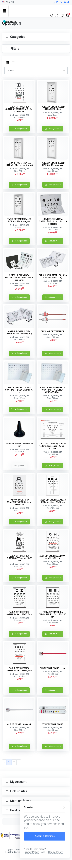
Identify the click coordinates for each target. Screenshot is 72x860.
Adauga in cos (19, 128)
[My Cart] (67, 15)
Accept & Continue (45, 836)
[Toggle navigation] (4, 11)
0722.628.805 (61, 2)
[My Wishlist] (62, 15)
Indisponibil (19, 466)
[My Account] (57, 15)
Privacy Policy (31, 852)
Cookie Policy (55, 852)
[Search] (51, 15)
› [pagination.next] (18, 762)
